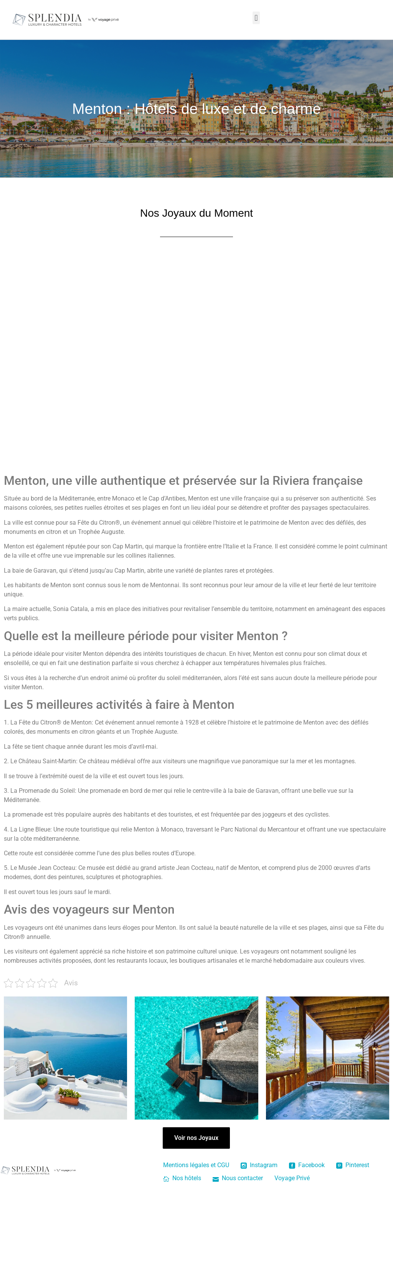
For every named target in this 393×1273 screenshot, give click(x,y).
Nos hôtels (182, 1178)
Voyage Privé (292, 1178)
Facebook (307, 1165)
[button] (256, 18)
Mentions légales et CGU (196, 1165)
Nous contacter (238, 1178)
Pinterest (352, 1165)
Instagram (259, 1165)
